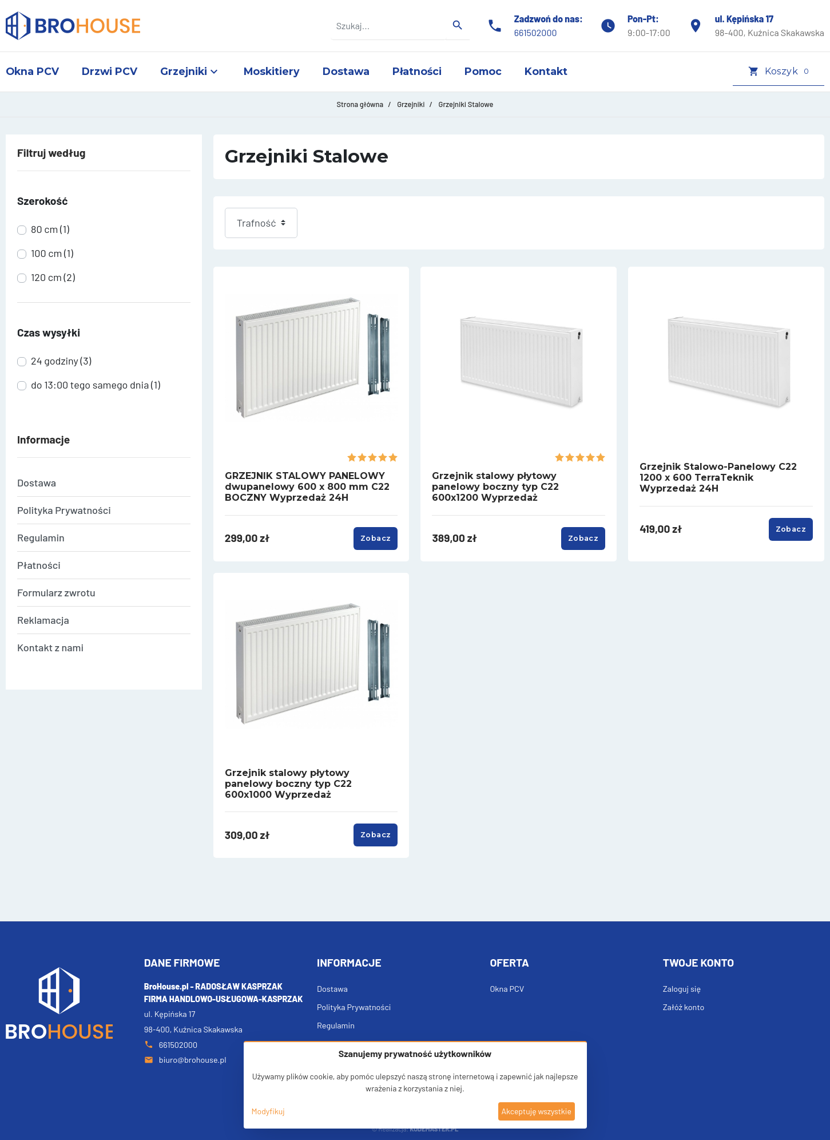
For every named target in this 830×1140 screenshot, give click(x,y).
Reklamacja (43, 619)
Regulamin (41, 537)
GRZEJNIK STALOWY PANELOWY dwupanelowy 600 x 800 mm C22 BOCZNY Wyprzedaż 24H (307, 486)
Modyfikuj (268, 1111)
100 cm (52, 253)
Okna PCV (507, 988)
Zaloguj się (682, 988)
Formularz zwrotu (56, 592)
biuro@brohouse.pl (185, 1059)
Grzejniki (410, 104)
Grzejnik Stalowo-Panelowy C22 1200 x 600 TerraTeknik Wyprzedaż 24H (718, 477)
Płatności (39, 565)
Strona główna (360, 104)
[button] (778, 72)
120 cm (53, 277)
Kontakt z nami (50, 647)
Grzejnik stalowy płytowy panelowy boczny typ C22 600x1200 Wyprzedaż (495, 486)
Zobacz (375, 538)
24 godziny (61, 360)
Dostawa (36, 482)
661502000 (535, 32)
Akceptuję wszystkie (536, 1111)
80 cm (50, 229)
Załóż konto (684, 1007)
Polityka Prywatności (64, 510)
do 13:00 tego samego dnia (95, 384)
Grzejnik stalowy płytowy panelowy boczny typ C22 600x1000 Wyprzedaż (288, 783)
